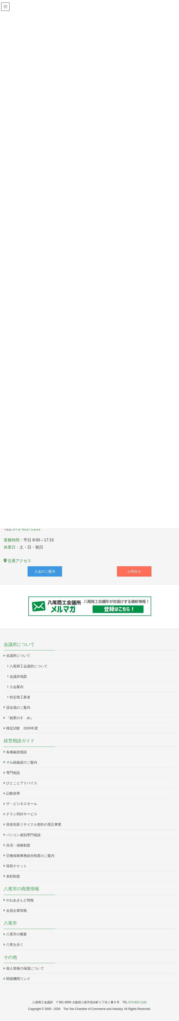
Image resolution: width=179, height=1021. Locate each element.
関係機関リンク (18, 979)
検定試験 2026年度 (22, 728)
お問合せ (134, 571)
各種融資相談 (16, 752)
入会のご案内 (44, 571)
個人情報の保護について (25, 968)
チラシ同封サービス (21, 814)
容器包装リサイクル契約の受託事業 (33, 824)
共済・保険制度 (18, 845)
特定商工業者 (20, 697)
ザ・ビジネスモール (21, 804)
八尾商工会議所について (29, 666)
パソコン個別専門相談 (23, 835)
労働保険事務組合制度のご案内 (30, 856)
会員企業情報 (16, 910)
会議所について (18, 656)
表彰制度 (13, 876)
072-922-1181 (138, 1002)
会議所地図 (18, 676)
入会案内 (16, 687)
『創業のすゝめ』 (20, 718)
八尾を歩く (14, 944)
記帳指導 (13, 793)
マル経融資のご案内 (21, 762)
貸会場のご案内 (18, 707)
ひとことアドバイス (21, 783)
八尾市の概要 (16, 934)
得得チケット (16, 866)
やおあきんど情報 (20, 900)
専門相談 (13, 773)
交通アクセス (17, 561)
